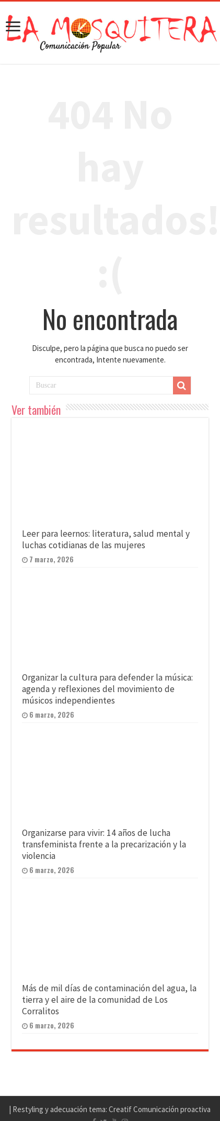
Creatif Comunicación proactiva (160, 1109)
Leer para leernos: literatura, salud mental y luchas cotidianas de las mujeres (106, 539)
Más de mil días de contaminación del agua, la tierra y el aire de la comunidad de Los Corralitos (109, 999)
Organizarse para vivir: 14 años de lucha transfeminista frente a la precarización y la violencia (104, 844)
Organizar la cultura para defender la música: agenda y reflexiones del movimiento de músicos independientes (107, 689)
